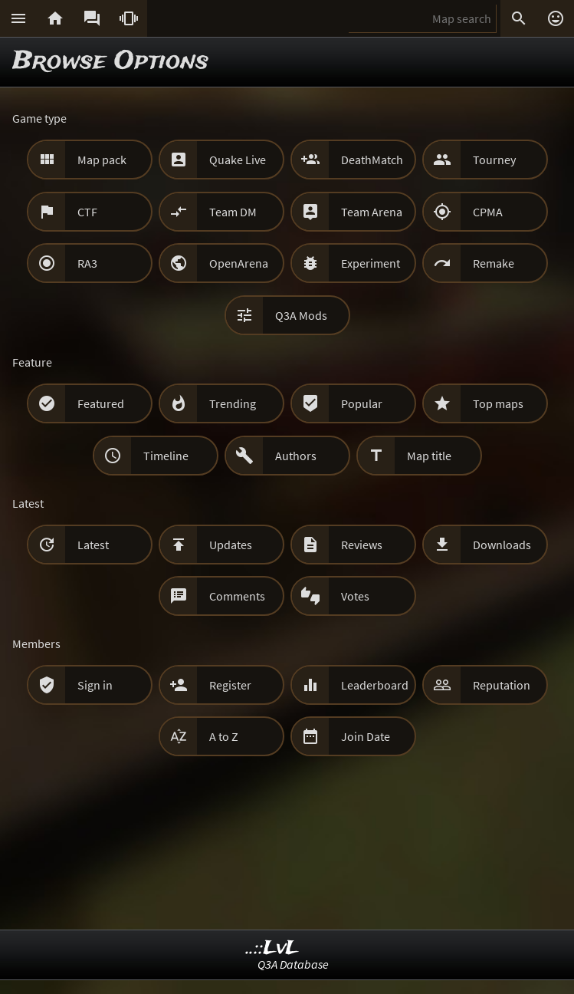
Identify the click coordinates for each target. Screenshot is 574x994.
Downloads (502, 544)
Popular (361, 403)
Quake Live (237, 159)
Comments (237, 596)
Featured (100, 403)
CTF (87, 211)
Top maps (498, 403)
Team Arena (371, 211)
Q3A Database (293, 964)
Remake (493, 263)
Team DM (233, 211)
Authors (296, 455)
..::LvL (272, 948)
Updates (230, 544)
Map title (429, 455)
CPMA (488, 211)
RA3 (87, 263)
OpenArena (238, 263)
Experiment (370, 263)
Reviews (361, 544)
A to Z (223, 736)
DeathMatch (372, 159)
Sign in (95, 685)
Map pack (101, 159)
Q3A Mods (301, 315)
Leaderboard (374, 685)
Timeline (166, 455)
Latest (93, 544)
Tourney (494, 159)
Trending (232, 403)
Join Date (365, 736)
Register (230, 685)
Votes (355, 596)
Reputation (501, 685)
